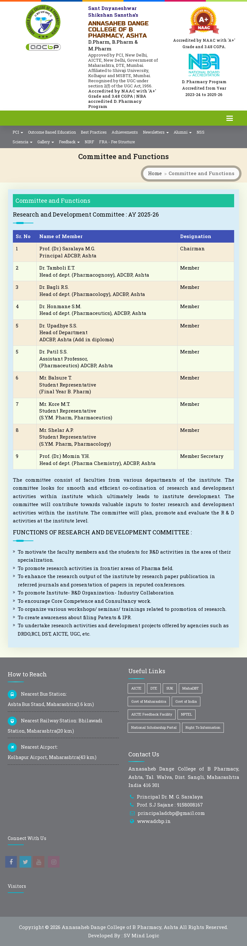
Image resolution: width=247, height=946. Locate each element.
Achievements (125, 132)
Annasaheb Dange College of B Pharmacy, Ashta (120, 927)
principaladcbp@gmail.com (171, 813)
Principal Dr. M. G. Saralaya (170, 796)
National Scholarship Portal (154, 727)
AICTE (136, 688)
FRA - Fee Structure (117, 141)
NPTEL (186, 714)
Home (155, 173)
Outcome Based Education (52, 132)
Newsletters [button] (156, 132)
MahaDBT (190, 688)
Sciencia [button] (22, 141)
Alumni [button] (183, 132)
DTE (154, 688)
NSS (201, 132)
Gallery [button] (45, 141)
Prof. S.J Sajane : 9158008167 (170, 804)
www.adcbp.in (154, 821)
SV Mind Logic (141, 935)
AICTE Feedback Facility (151, 714)
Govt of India (186, 701)
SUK (169, 688)
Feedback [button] (69, 141)
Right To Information (203, 727)
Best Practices (94, 132)
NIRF (89, 141)
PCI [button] (18, 132)
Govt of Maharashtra (148, 701)
